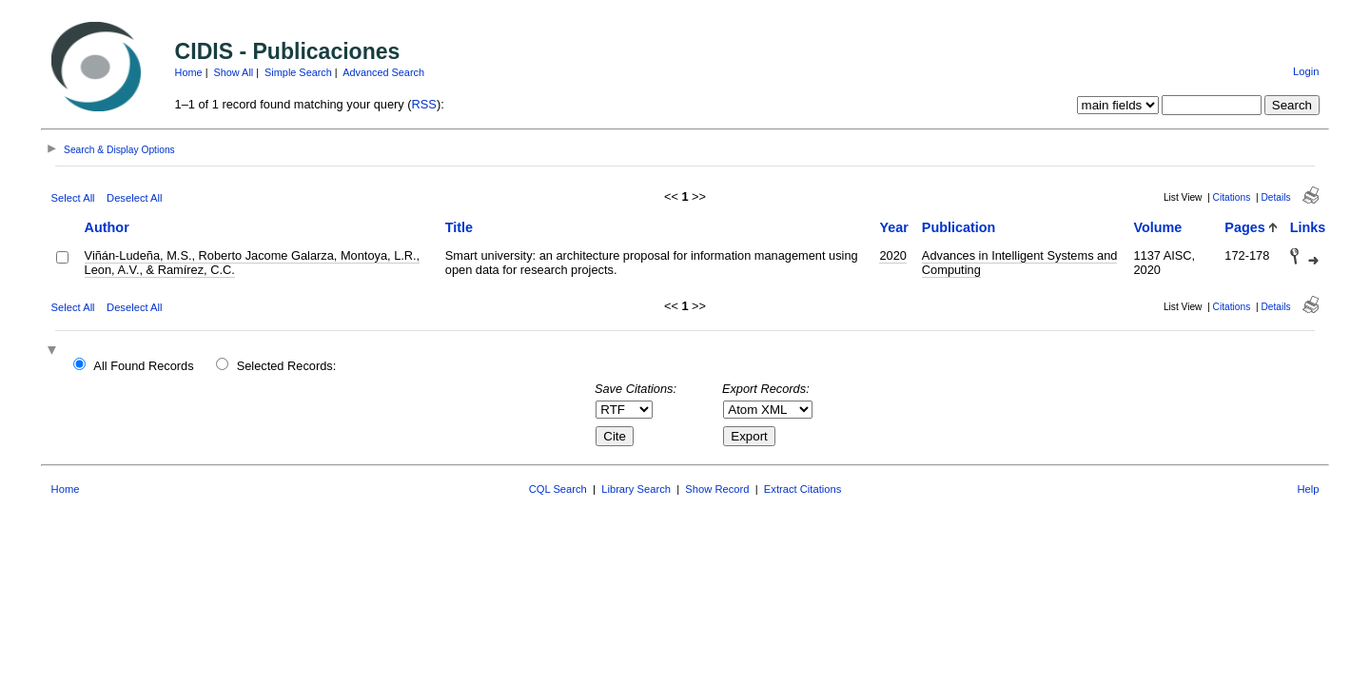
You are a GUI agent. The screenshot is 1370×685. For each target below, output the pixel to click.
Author (107, 227)
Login (1306, 71)
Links (1308, 227)
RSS (424, 104)
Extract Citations (802, 489)
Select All (73, 198)
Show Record (717, 489)
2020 (892, 255)
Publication (959, 227)
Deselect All (134, 198)
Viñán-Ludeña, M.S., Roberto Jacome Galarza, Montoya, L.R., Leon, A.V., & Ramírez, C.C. (253, 262)
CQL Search (558, 489)
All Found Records (143, 366)
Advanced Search (383, 72)
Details (1275, 197)
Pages (1244, 227)
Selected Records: (287, 366)
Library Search (636, 489)
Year (893, 227)
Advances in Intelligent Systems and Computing (1020, 262)
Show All (234, 72)
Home (189, 72)
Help (1308, 489)
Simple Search (298, 72)
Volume (1157, 227)
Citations (1232, 197)
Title (459, 227)
